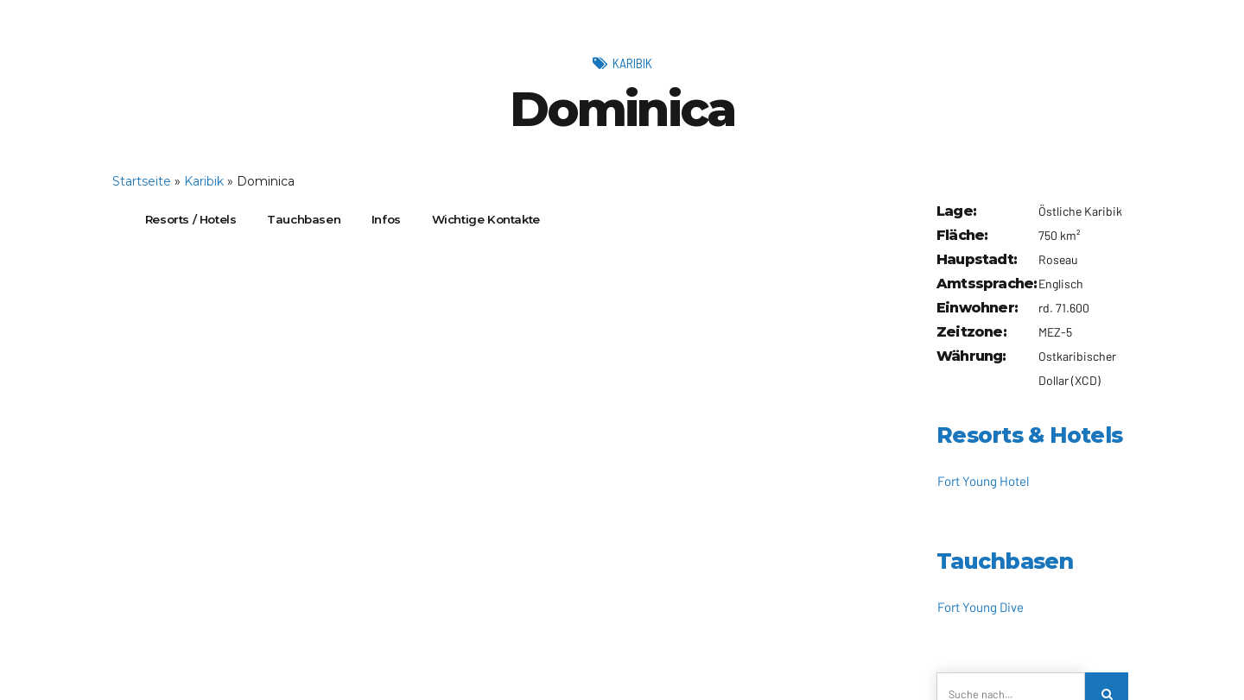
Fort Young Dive (980, 607)
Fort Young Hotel (983, 481)
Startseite (141, 181)
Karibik (632, 62)
